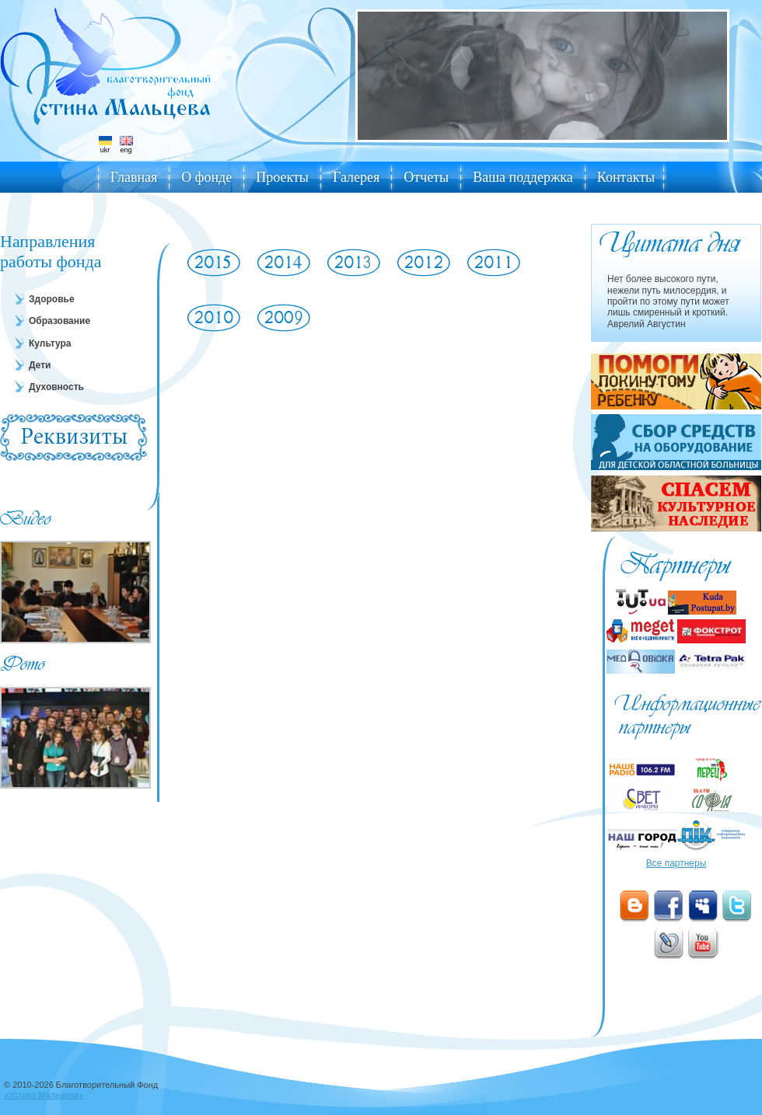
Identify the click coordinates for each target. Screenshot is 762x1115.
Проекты (282, 177)
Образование (59, 320)
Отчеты (426, 177)
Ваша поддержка (523, 177)
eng (126, 145)
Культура (50, 343)
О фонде (206, 177)
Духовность (56, 387)
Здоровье (52, 299)
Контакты (626, 177)
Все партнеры (676, 863)
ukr (105, 145)
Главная (133, 177)
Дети (40, 365)
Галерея (356, 177)
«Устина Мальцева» (43, 1094)
